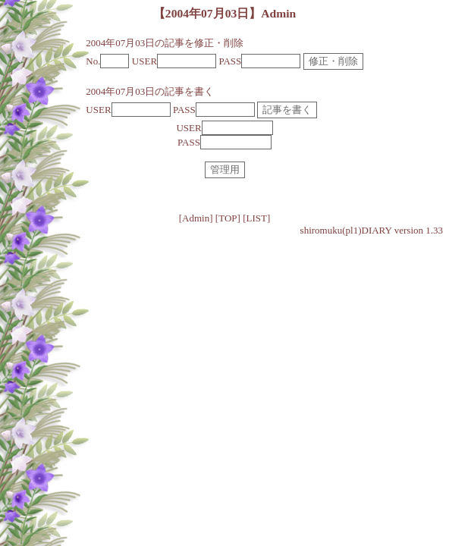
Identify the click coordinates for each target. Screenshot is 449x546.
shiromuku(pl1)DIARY (346, 230)
